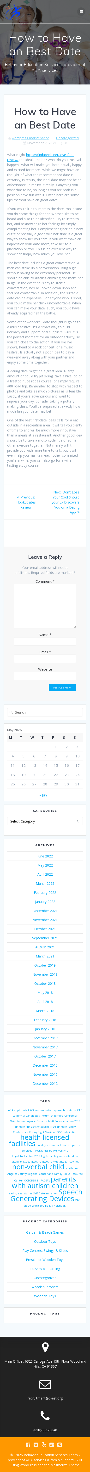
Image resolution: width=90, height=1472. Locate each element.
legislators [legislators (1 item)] (47, 1156)
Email (45, 651)
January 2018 (45, 1029)
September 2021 (45, 938)
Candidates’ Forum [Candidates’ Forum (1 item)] (37, 1115)
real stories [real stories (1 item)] (25, 1193)
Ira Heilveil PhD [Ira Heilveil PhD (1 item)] (58, 1150)
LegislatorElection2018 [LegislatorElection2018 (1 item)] (26, 1156)
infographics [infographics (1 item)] (40, 1150)
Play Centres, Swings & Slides (45, 1250)
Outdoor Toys (45, 1241)
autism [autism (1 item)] (40, 1110)
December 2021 (45, 910)
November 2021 (45, 920)
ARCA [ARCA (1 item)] (31, 1110)
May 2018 (45, 992)
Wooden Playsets (45, 1287)
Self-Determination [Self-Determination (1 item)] (45, 1193)
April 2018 (45, 1001)
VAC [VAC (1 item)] (77, 1200)
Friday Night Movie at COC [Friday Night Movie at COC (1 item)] (45, 1132)
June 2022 (45, 856)
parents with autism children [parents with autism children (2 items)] (45, 1182)
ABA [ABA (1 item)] (10, 1110)
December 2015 (45, 1065)
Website (45, 669)
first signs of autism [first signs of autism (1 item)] (37, 1126)
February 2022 (45, 892)
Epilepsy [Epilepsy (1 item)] (20, 1126)
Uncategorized (67, 138)
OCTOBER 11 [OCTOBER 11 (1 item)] (32, 1180)
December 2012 (45, 1083)
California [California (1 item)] (18, 1115)
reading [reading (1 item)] (12, 1193)
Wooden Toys (45, 1296)
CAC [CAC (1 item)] (79, 1110)
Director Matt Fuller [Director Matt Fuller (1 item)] (49, 1121)
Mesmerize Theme (65, 1465)
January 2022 (45, 901)
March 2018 (45, 1010)
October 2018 (45, 983)
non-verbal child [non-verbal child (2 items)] (38, 1166)
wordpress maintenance (30, 138)
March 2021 (45, 956)
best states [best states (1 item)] (69, 1110)
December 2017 (45, 1038)
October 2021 (45, 929)
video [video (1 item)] (27, 1205)
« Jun (43, 795)
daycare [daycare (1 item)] (31, 1121)
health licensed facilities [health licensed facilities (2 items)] (39, 1140)
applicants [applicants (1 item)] (20, 1110)
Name (45, 634)
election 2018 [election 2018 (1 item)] (71, 1121)
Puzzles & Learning (45, 1268)
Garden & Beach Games (45, 1232)
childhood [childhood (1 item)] (56, 1115)
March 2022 (45, 883)
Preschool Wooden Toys (45, 1259)
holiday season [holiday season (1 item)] (45, 1145)
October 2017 (45, 1056)
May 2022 (45, 865)
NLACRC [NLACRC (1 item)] (36, 1161)
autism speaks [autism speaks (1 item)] (53, 1110)
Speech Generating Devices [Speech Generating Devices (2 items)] (46, 1195)
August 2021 (45, 947)
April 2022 (45, 874)
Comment (45, 581)
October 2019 (45, 965)
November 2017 (45, 1047)
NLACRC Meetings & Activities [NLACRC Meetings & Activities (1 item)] (60, 1161)
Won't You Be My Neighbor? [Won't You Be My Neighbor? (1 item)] (49, 1205)
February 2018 (45, 1020)
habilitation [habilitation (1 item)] (70, 1132)
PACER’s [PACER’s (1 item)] (45, 1180)
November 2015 (45, 1074)
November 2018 (45, 974)
